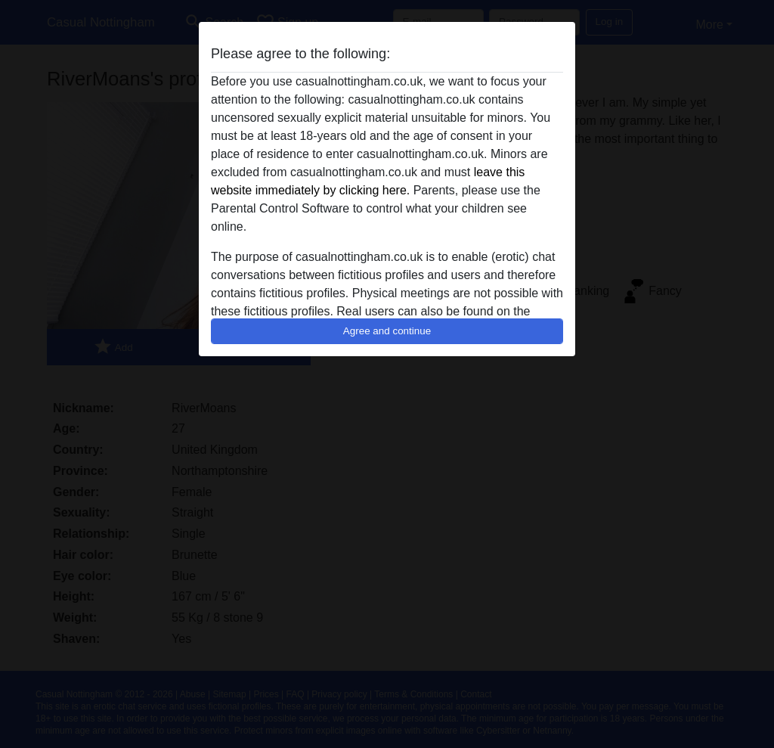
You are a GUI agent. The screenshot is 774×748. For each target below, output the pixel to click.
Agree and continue (387, 331)
